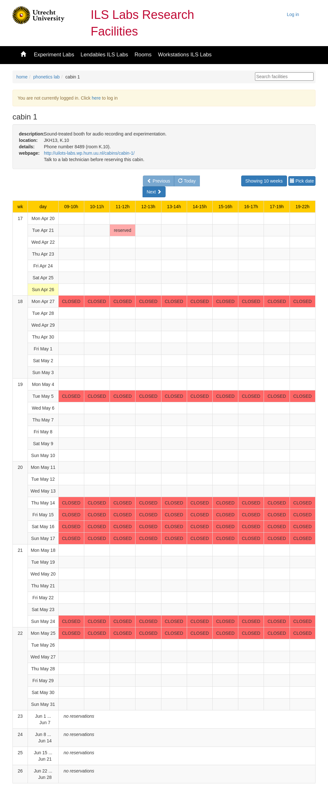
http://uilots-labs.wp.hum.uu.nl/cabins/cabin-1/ (89, 153)
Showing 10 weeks (264, 181)
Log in (293, 14)
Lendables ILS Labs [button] (104, 55)
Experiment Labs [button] (54, 55)
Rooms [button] (143, 55)
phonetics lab (46, 76)
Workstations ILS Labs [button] (185, 55)
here (96, 98)
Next (154, 191)
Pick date (302, 181)
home (22, 76)
